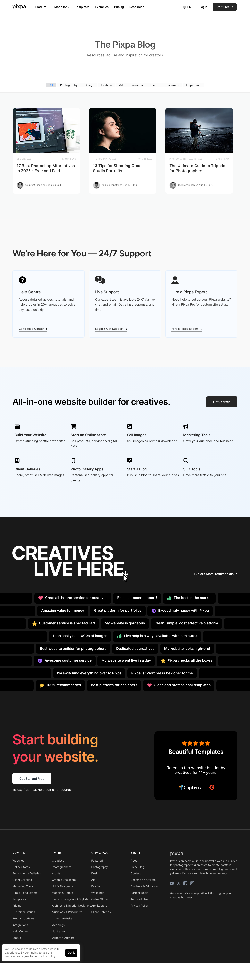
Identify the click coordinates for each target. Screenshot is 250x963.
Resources (138, 7)
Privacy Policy (140, 905)
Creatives (58, 860)
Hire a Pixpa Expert (186, 329)
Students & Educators (145, 886)
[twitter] (179, 883)
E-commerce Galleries (26, 873)
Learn (154, 85)
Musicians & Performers (67, 912)
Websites (18, 860)
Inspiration (194, 85)
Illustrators (59, 931)
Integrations (20, 925)
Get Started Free (31, 779)
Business (136, 85)
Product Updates (23, 918)
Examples (102, 7)
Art (121, 85)
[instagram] (192, 883)
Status (16, 937)
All (50, 85)
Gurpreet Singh (33, 184)
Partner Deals (139, 892)
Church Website (62, 918)
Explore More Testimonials (216, 574)
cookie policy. (47, 956)
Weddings (58, 925)
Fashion (106, 85)
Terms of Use (139, 899)
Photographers (61, 867)
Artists (56, 873)
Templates (82, 7)
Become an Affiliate (143, 879)
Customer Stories (23, 912)
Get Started (222, 402)
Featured (97, 860)
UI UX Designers (62, 886)
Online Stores (21, 867)
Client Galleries (22, 879)
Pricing (119, 7)
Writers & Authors (63, 937)
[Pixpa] (19, 7)
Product (42, 7)
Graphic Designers (64, 879)
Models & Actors (62, 892)
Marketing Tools (22, 886)
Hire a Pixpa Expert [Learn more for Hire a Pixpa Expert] (24, 892)
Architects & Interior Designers (71, 905)
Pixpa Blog (137, 867)
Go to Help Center (33, 329)
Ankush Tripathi (110, 184)
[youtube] (172, 883)
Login (203, 7)
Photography (68, 85)
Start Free (224, 7)
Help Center (20, 931)
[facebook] (185, 883)
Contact (136, 873)
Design (89, 85)
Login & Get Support (111, 329)
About (134, 860)
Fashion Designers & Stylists (70, 899)
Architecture (99, 905)
